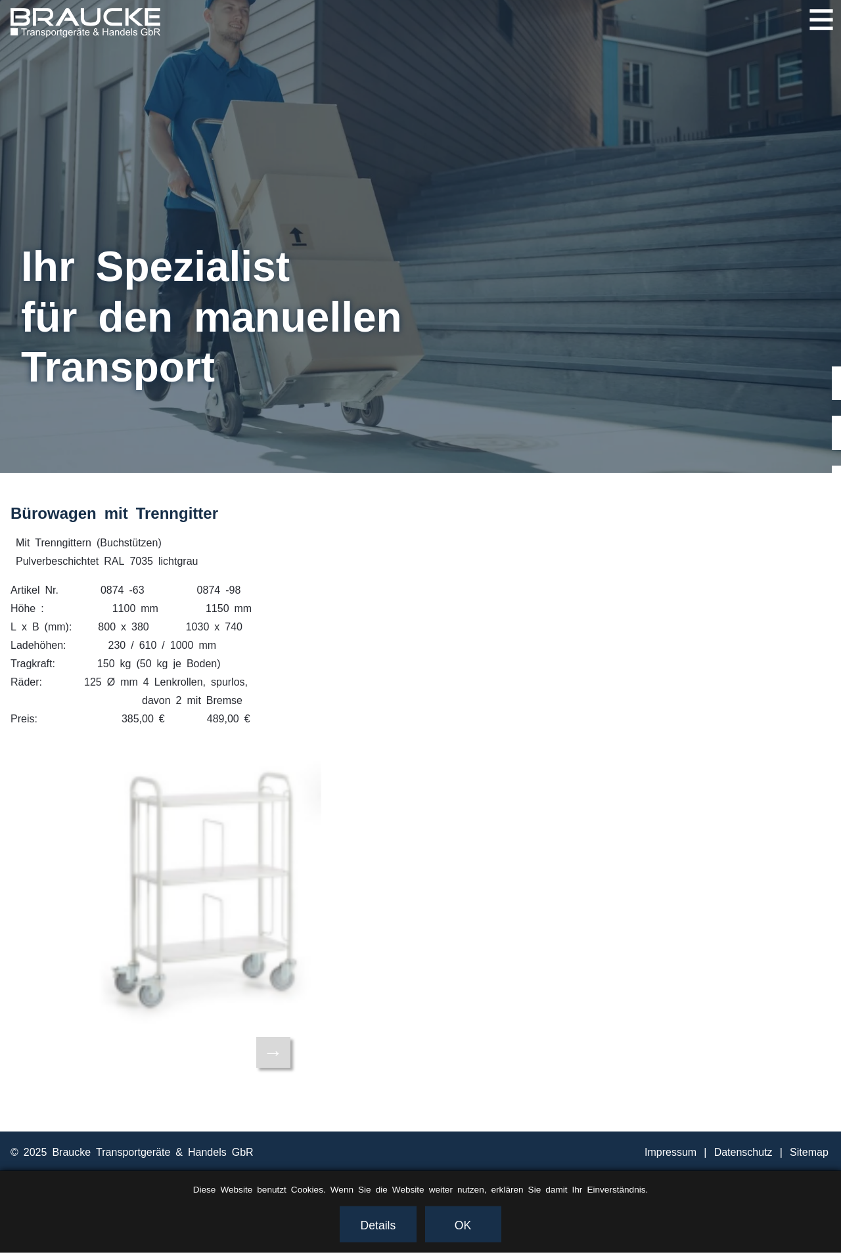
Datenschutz (743, 1151)
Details (378, 1224)
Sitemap (809, 1151)
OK (463, 1224)
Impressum (670, 1151)
